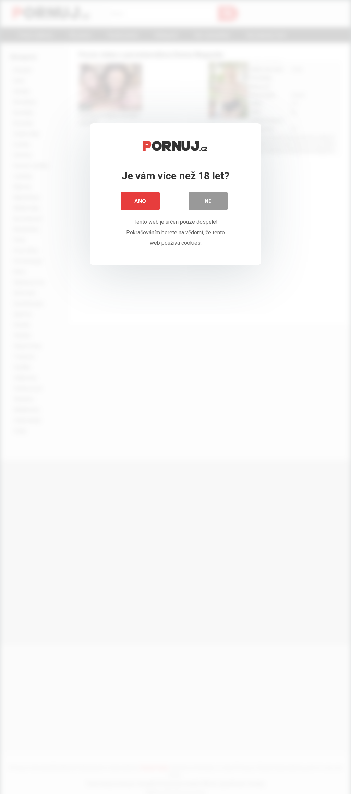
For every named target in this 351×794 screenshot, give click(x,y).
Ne (208, 201)
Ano (140, 201)
